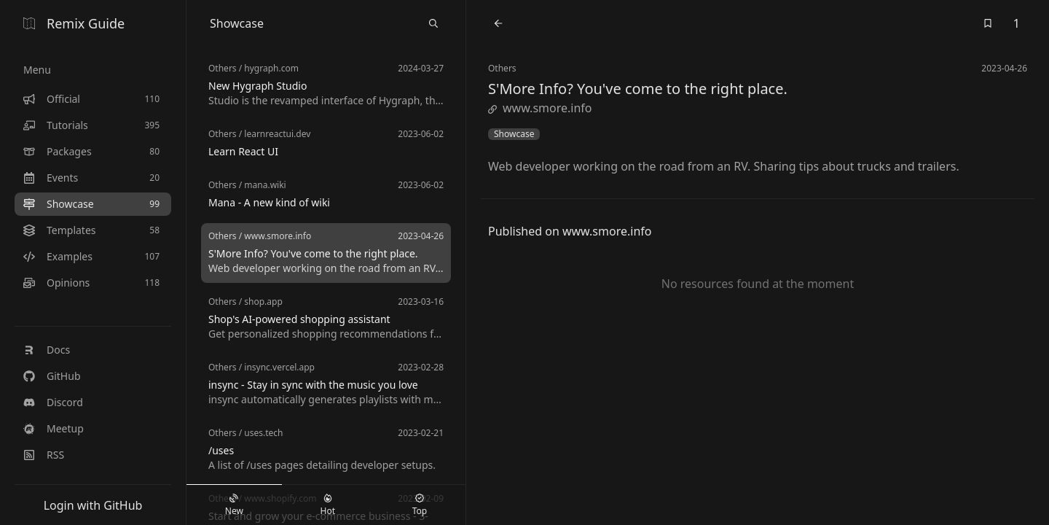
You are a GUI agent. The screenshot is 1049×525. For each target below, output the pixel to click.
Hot (328, 505)
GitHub (52, 376)
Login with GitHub (93, 505)
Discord (53, 402)
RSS (43, 455)
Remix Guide (74, 23)
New (234, 505)
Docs (46, 350)
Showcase (514, 134)
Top (419, 505)
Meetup (53, 428)
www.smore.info (540, 108)
